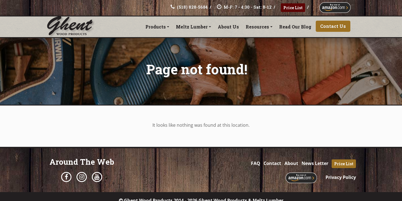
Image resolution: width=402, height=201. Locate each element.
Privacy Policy (341, 177)
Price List (293, 7)
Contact (272, 163)
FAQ (255, 163)
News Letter (315, 163)
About (291, 163)
